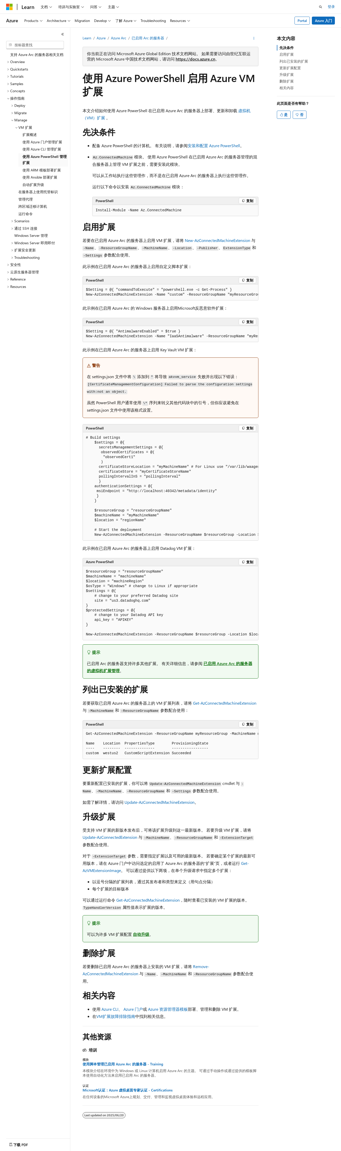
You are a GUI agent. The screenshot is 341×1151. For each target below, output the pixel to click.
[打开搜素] (320, 6)
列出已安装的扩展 (293, 61)
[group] (170, 292)
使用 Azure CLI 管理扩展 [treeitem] (41, 149)
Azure (101, 38)
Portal (302, 20)
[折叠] (62, 34)
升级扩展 (286, 74)
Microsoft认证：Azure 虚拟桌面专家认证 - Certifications (128, 1090)
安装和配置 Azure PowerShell (214, 145)
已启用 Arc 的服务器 (148, 38)
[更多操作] (253, 38)
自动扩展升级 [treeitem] (33, 184)
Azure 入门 (323, 20)
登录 (331, 6)
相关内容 (286, 87)
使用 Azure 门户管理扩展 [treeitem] (42, 141)
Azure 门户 (133, 1009)
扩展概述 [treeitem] (29, 134)
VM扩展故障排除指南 (115, 1016)
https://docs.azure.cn (195, 59)
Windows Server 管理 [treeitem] (31, 235)
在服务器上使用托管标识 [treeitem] (38, 191)
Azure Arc (118, 38)
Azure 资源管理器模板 (168, 1009)
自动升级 (141, 934)
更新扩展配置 (290, 67)
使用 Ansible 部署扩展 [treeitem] (39, 177)
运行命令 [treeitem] (25, 213)
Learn (87, 38)
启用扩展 (286, 54)
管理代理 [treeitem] (25, 199)
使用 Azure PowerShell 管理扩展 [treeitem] (44, 159)
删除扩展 (286, 81)
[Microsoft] (9, 7)
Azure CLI (109, 1009)
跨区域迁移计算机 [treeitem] (32, 206)
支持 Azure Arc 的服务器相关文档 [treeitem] (36, 54)
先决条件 (286, 47)
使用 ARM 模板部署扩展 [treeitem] (41, 170)
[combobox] (35, 45)
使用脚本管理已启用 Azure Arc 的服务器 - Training (123, 1064)
